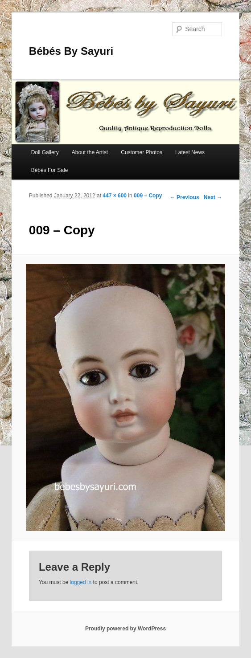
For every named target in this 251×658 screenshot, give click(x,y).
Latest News (190, 152)
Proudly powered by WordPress (125, 628)
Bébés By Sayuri (71, 51)
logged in (81, 582)
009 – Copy (148, 195)
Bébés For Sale (49, 170)
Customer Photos (141, 152)
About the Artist (90, 152)
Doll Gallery (45, 152)
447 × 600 (115, 195)
